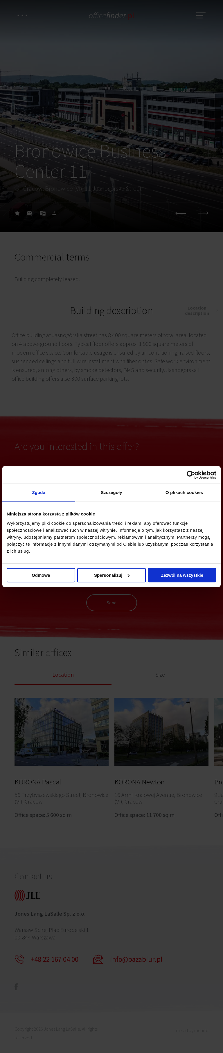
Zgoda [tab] (39, 492)
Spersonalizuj (112, 575)
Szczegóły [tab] (111, 492)
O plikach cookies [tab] (184, 492)
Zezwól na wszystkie (182, 575)
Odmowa (41, 575)
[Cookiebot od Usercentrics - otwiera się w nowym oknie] (191, 474)
